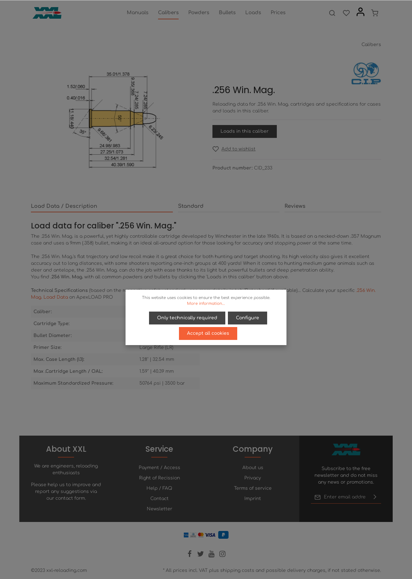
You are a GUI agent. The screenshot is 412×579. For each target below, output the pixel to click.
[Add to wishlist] (234, 149)
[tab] (102, 206)
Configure (247, 317)
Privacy (252, 478)
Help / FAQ (159, 488)
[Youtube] (212, 556)
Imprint (252, 498)
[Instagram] (222, 556)
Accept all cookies (208, 333)
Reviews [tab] (295, 206)
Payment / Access (159, 467)
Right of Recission (159, 478)
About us (252, 467)
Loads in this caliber (244, 131)
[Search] (332, 12)
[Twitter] (201, 556)
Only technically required (187, 317)
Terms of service (253, 488)
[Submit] (375, 497)
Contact (159, 498)
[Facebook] (190, 556)
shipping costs (237, 570)
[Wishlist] (346, 12)
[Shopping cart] (374, 12)
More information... (206, 303)
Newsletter (159, 509)
